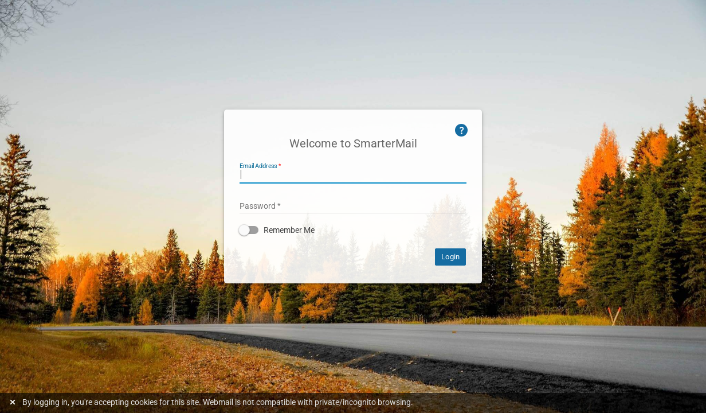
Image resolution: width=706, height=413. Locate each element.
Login (450, 256)
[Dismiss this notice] (14, 402)
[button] (353, 230)
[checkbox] (353, 230)
